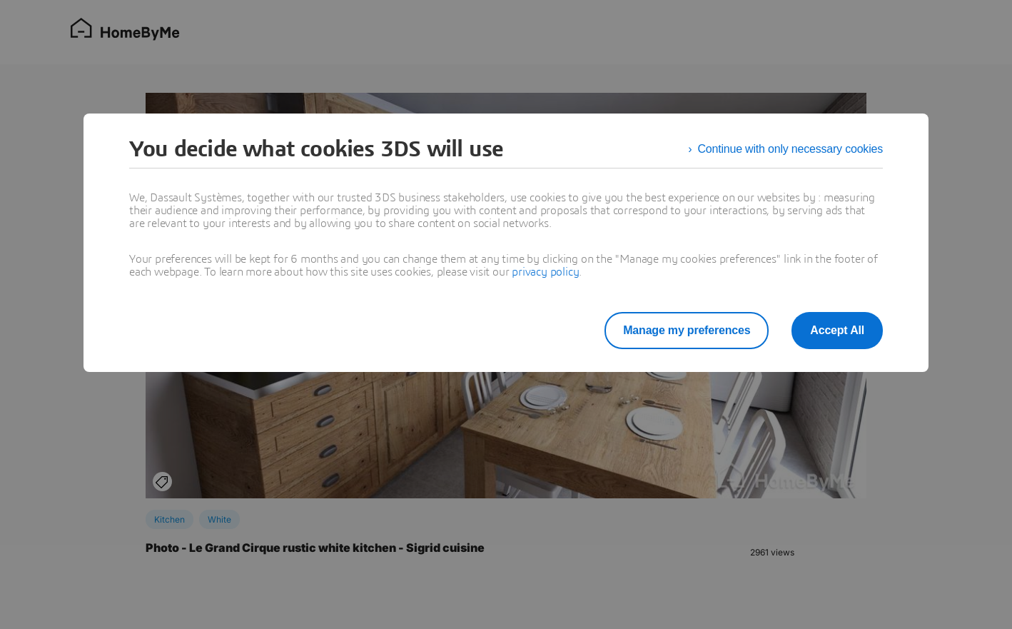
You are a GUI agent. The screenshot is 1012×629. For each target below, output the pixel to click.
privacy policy (545, 272)
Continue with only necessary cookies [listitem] (790, 149)
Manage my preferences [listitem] (686, 330)
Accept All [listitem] (837, 330)
